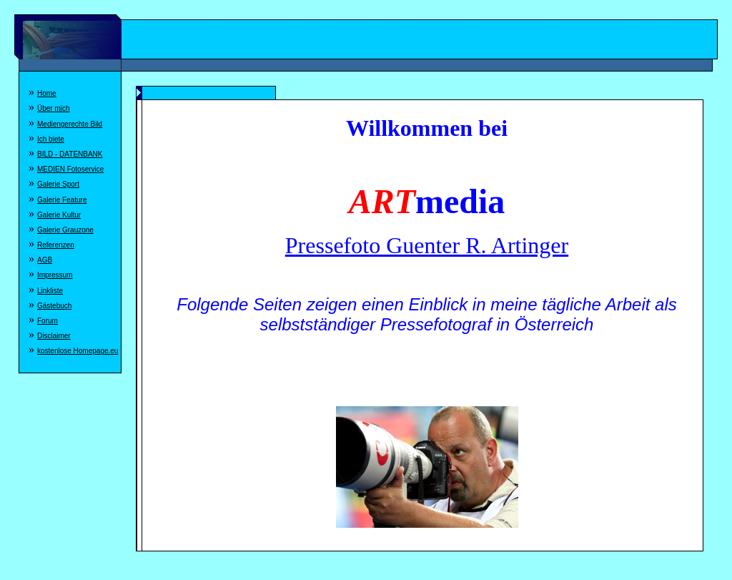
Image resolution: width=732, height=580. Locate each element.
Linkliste (50, 291)
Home (46, 93)
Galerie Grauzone (65, 230)
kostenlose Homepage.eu (77, 351)
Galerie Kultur (59, 215)
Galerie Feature (61, 200)
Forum (47, 321)
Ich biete (50, 139)
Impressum (54, 275)
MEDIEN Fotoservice (70, 169)
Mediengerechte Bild (69, 124)
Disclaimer (54, 336)
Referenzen (55, 245)
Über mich (53, 108)
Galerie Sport (58, 184)
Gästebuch (54, 306)
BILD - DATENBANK (70, 154)
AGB (44, 260)
